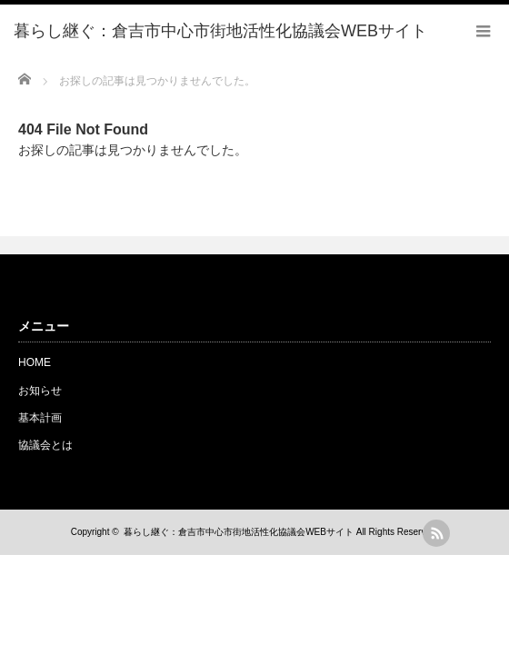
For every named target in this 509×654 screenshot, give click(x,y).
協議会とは (45, 445)
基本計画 (40, 417)
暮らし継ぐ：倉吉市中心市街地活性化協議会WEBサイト (239, 532)
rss (436, 533)
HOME (34, 362)
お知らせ (40, 390)
